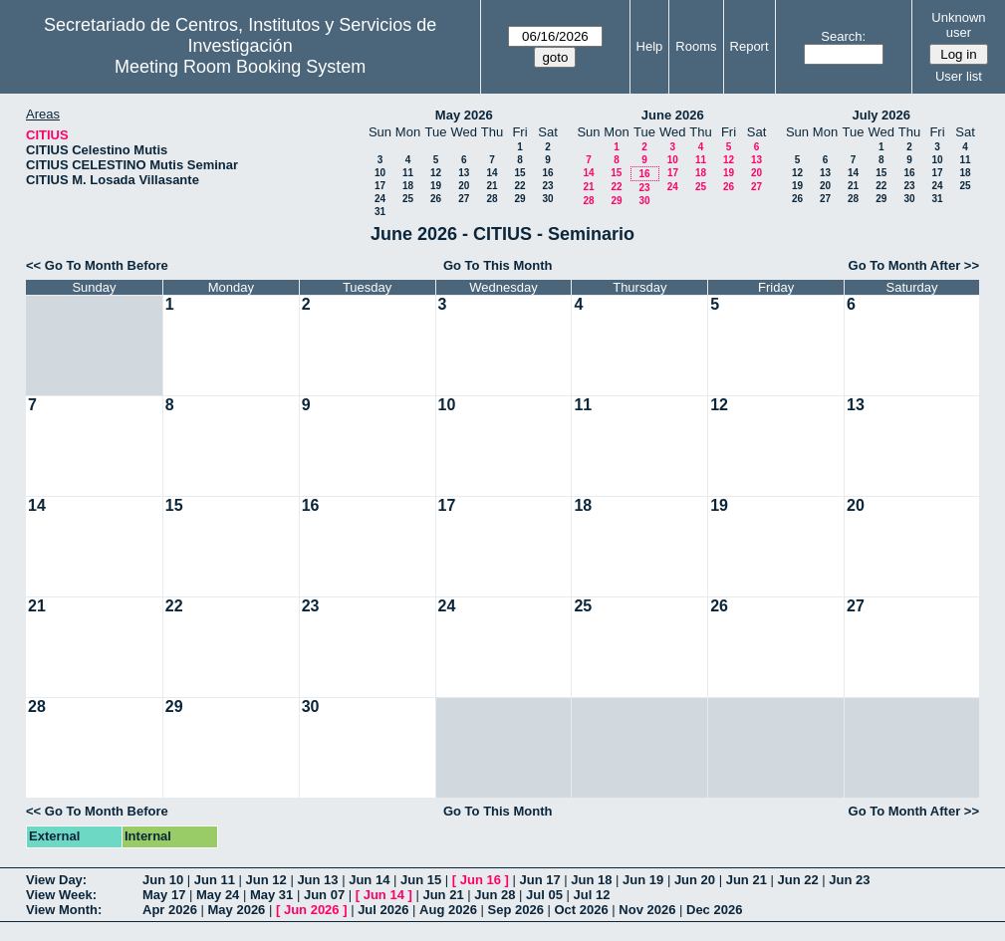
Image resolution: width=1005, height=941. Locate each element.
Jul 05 (544, 894)
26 (435, 198)
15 (519, 172)
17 (380, 185)
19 (435, 185)
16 (547, 172)
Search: (843, 36)
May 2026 (464, 115)
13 (463, 172)
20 (463, 185)
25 (407, 198)
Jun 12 (266, 879)
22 (519, 185)
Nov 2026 (647, 909)
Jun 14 (369, 879)
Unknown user (958, 25)
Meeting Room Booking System (240, 67)
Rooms (695, 46)
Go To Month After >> (914, 265)
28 (491, 198)
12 (435, 172)
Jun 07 (324, 894)
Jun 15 (420, 879)
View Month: (64, 909)
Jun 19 (643, 879)
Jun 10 (162, 879)
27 (463, 198)
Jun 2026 (312, 909)
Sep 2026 (516, 909)
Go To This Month (498, 265)
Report (749, 46)
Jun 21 (746, 879)
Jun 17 (539, 879)
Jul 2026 (383, 909)
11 (407, 172)
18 (407, 185)
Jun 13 (317, 879)
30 (547, 198)
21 (491, 185)
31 (380, 211)
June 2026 (672, 115)
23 (547, 185)
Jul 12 (592, 894)
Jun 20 (694, 879)
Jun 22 (797, 879)
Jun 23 (849, 879)
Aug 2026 (448, 909)
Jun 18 (591, 879)
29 (519, 198)
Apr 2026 (169, 909)
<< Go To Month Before (97, 265)
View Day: (56, 879)
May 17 (163, 894)
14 (491, 172)
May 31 (271, 894)
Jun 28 (494, 894)
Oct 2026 (581, 909)
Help (649, 46)
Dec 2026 (714, 909)
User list (958, 76)
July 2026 (881, 115)
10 (380, 172)
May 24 (217, 894)
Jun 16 (480, 879)
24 (380, 198)
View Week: (61, 894)
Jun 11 (214, 879)
